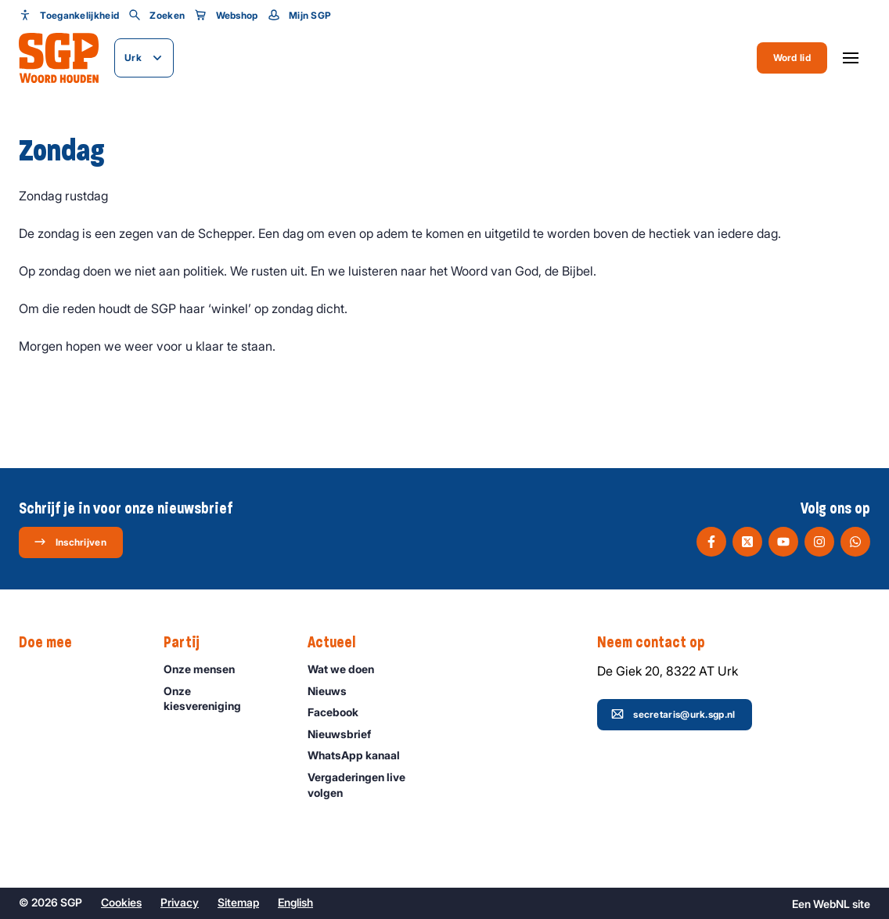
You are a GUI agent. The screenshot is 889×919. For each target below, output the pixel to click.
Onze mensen (206, 668)
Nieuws (334, 690)
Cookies (121, 902)
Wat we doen (348, 668)
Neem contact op (659, 642)
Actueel (339, 642)
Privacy (179, 902)
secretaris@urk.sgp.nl (673, 714)
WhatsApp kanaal (361, 755)
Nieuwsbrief (346, 733)
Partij (189, 642)
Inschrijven (70, 541)
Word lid (792, 57)
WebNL (831, 903)
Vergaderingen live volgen (367, 784)
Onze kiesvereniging (223, 698)
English (295, 902)
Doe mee (53, 642)
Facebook (340, 712)
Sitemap (238, 902)
